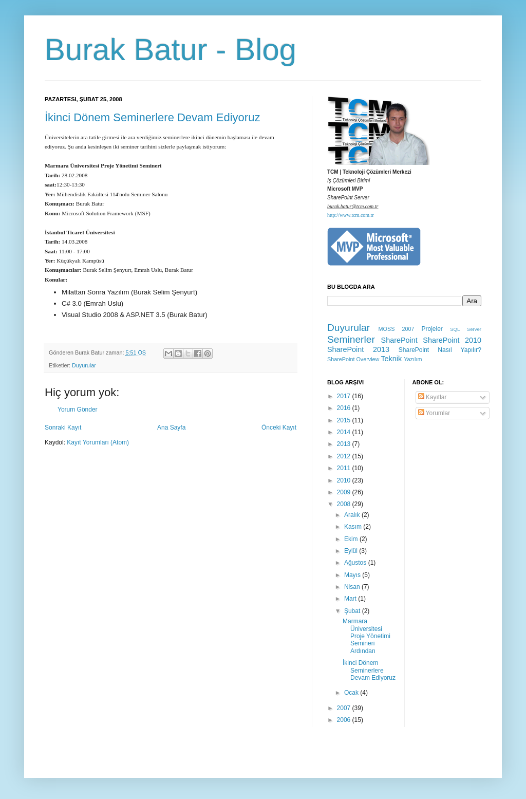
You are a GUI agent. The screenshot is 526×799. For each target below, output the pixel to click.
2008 (344, 504)
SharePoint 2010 (452, 340)
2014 (344, 432)
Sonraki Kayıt (63, 427)
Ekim (352, 539)
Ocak (352, 692)
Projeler (431, 328)
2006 (344, 719)
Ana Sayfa (171, 427)
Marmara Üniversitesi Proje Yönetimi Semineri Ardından (366, 636)
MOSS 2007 (397, 329)
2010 (344, 480)
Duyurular (84, 365)
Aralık (353, 514)
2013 (344, 444)
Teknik (391, 359)
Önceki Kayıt (278, 427)
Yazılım (413, 359)
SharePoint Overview (353, 359)
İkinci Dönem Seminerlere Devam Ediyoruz (152, 117)
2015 (344, 420)
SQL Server (465, 329)
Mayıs (353, 575)
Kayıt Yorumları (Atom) (98, 442)
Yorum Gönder (78, 409)
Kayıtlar (432, 397)
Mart (351, 598)
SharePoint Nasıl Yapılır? (440, 350)
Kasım (353, 526)
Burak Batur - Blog (170, 49)
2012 (344, 456)
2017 (344, 396)
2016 (344, 408)
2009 (344, 492)
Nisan (353, 586)
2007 (344, 708)
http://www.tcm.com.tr (350, 215)
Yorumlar (434, 413)
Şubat (353, 611)
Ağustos (356, 562)
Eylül (351, 550)
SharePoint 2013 (358, 349)
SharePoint (399, 340)
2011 (344, 468)
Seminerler (351, 339)
